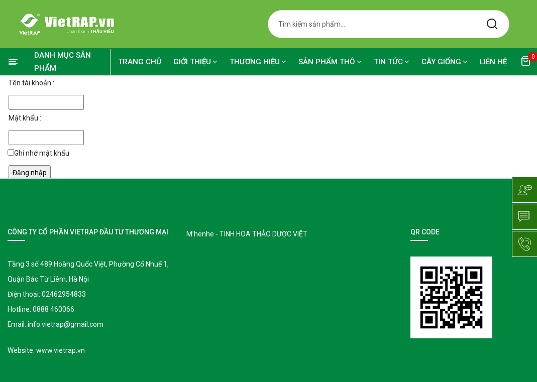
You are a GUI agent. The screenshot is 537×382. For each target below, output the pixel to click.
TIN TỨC (391, 61)
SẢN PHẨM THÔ (330, 61)
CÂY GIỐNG (444, 61)
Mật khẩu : (25, 118)
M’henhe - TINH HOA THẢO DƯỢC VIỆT (246, 234)
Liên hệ (493, 61)
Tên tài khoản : (31, 83)
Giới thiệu (195, 61)
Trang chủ (139, 61)
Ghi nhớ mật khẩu (41, 153)
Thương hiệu (258, 61)
